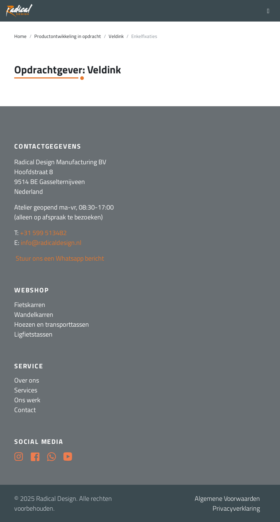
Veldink (116, 36)
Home (20, 36)
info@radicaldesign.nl (51, 242)
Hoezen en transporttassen (51, 324)
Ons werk (27, 400)
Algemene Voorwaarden (227, 498)
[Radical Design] (19, 11)
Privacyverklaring (236, 508)
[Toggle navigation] (268, 10)
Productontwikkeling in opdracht (67, 36)
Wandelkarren (33, 314)
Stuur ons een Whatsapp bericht (59, 258)
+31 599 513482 (43, 233)
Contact (25, 410)
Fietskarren (29, 305)
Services (25, 390)
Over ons (26, 380)
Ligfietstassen (33, 334)
